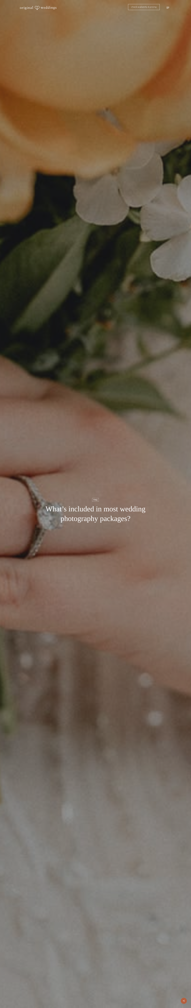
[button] (167, 7)
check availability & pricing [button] (144, 7)
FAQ (95, 500)
